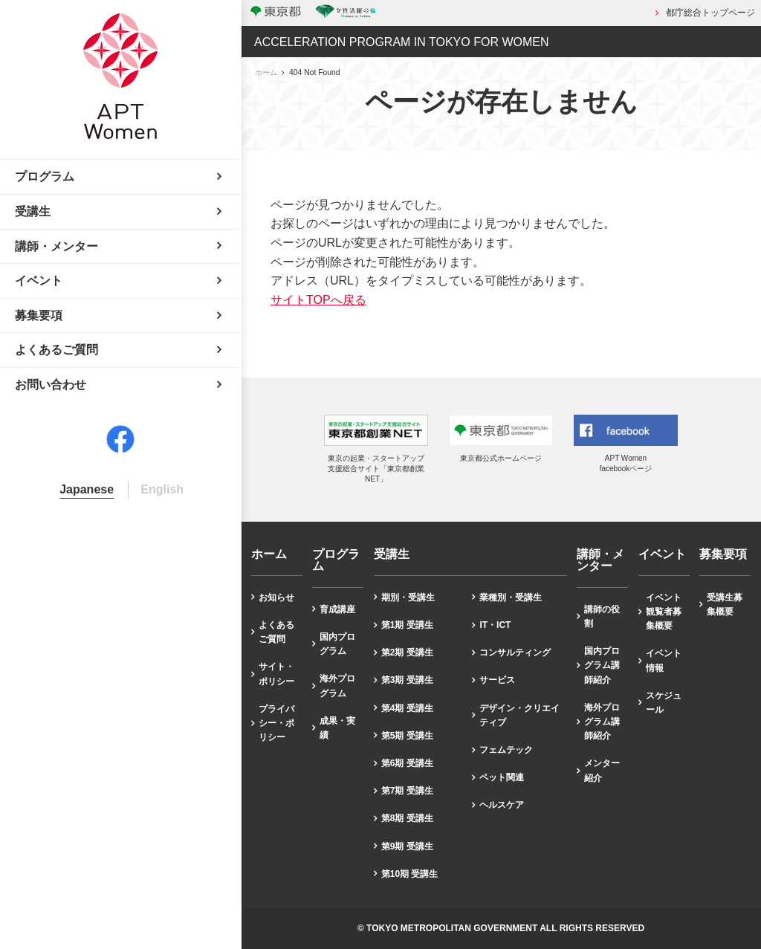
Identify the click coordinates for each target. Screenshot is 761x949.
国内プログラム (337, 644)
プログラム (336, 560)
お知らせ (276, 597)
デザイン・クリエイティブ (519, 715)
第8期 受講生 (407, 818)
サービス (497, 680)
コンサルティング (515, 652)
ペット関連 (501, 777)
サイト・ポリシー (276, 673)
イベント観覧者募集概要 (663, 611)
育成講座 (337, 609)
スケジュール (663, 702)
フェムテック (506, 750)
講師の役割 (602, 616)
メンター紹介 (602, 770)
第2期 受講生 (407, 652)
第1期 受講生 (407, 625)
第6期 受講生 (407, 763)
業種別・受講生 (510, 597)
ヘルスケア (501, 805)
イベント (662, 554)
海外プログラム (337, 685)
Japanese (86, 489)
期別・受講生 (408, 597)
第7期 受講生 (407, 791)
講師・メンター (600, 560)
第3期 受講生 (407, 680)
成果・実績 (337, 728)
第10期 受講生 (409, 874)
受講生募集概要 (724, 604)
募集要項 (723, 554)
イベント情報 (663, 660)
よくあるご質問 (276, 632)
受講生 (391, 554)
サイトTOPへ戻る (318, 300)
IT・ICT (495, 625)
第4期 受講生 (407, 708)
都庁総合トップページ (710, 12)
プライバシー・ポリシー (276, 723)
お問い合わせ (50, 384)
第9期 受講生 (407, 846)
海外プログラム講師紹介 (602, 721)
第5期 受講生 (407, 736)
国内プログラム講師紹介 (602, 665)
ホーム (266, 72)
